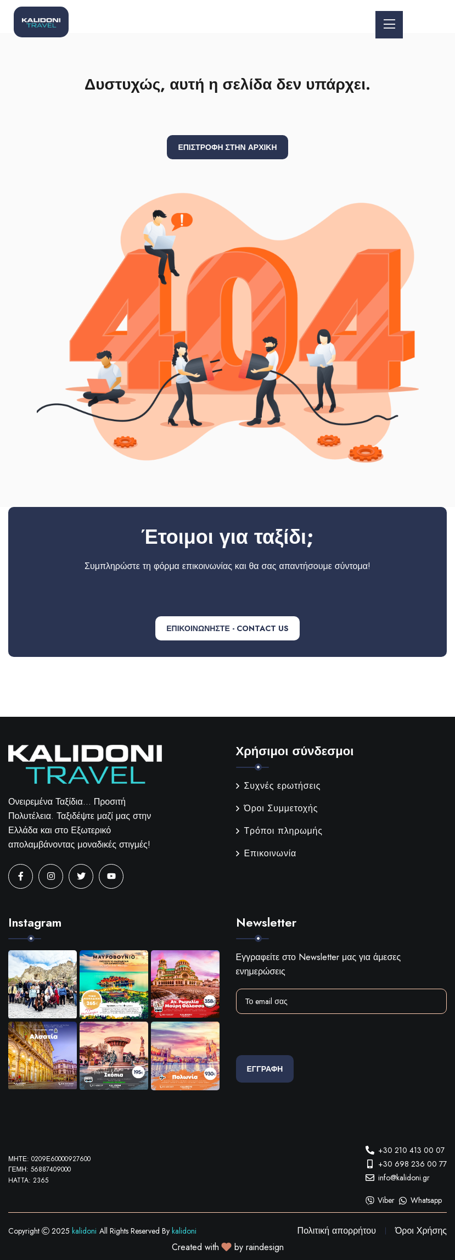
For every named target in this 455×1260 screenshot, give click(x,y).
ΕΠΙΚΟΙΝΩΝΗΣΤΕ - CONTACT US (227, 628)
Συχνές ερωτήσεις (278, 785)
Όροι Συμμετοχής (277, 808)
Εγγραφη (265, 1068)
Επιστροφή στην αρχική (227, 147)
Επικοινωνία (266, 853)
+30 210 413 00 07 (411, 1150)
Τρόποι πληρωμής (279, 830)
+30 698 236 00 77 (412, 1163)
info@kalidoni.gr (404, 1177)
